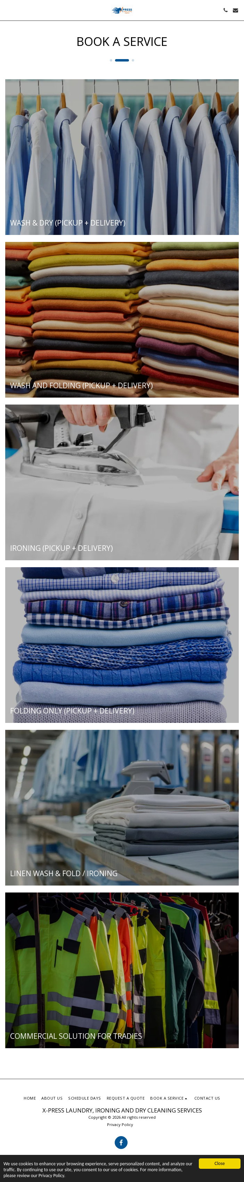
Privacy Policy (120, 1124)
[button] (8, 10)
